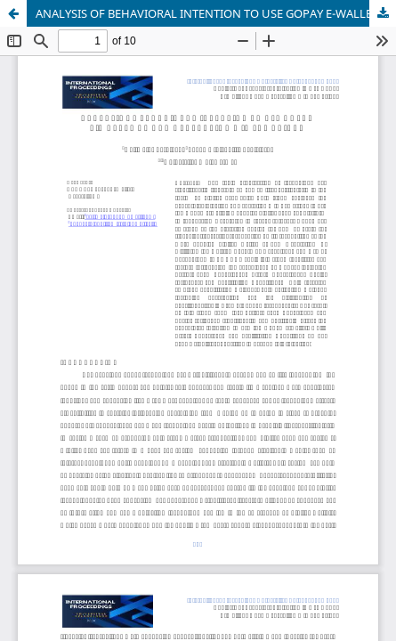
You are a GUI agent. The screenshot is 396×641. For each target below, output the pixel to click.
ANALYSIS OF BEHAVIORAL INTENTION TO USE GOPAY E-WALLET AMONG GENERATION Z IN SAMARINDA (216, 13)
